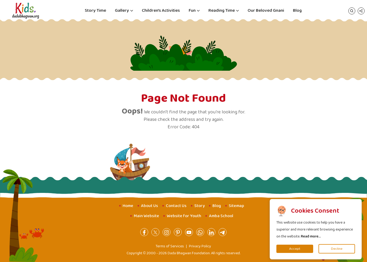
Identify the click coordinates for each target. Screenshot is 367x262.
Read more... (311, 236)
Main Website (146, 216)
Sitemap (236, 206)
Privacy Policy (200, 246)
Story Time (95, 10)
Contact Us (176, 206)
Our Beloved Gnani (266, 10)
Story (199, 206)
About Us (149, 206)
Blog (297, 10)
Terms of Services (170, 246)
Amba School (221, 216)
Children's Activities (161, 10)
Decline (336, 249)
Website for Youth (184, 216)
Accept (294, 249)
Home (128, 206)
